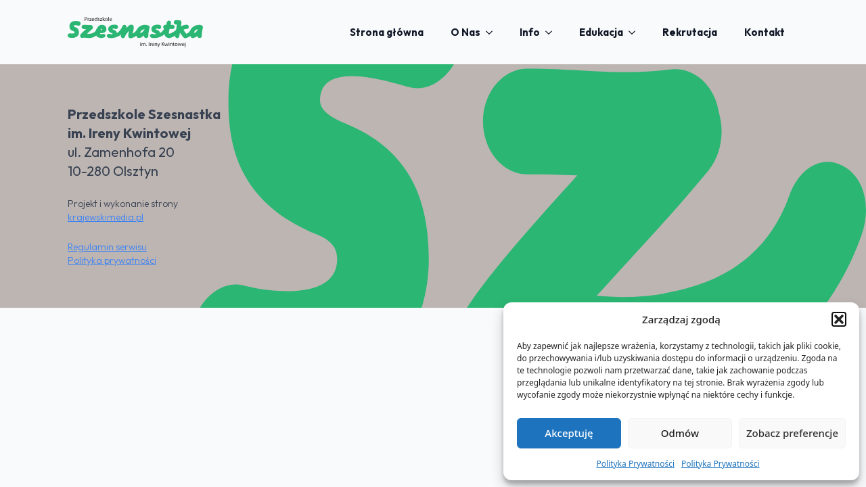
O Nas (465, 32)
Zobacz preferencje (792, 433)
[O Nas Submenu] (493, 32)
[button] (839, 319)
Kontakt (764, 32)
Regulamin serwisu (107, 247)
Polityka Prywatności (635, 463)
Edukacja (601, 32)
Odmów (680, 433)
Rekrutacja (689, 32)
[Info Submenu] (553, 32)
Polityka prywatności (112, 260)
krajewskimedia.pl (105, 217)
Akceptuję (569, 433)
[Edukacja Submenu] (636, 32)
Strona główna (387, 32)
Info (530, 32)
